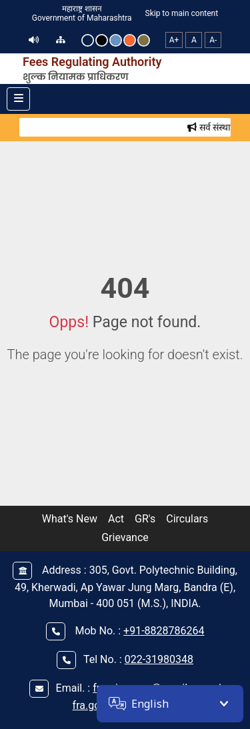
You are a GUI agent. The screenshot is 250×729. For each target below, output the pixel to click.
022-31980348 (159, 659)
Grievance (125, 537)
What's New (69, 518)
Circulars (187, 518)
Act (116, 518)
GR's (145, 518)
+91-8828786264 (163, 630)
